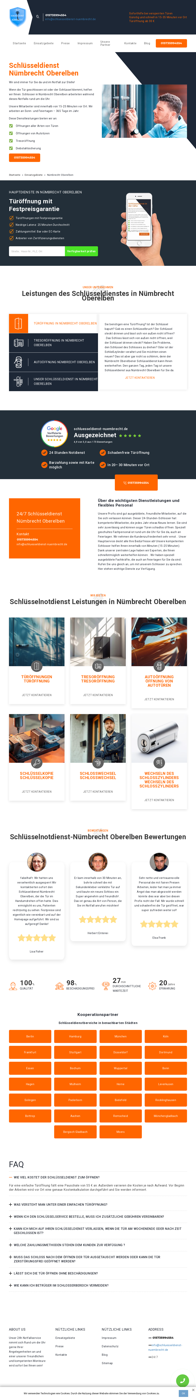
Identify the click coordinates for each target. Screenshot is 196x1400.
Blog (147, 43)
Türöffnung (37, 681)
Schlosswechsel (98, 773)
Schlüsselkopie (37, 773)
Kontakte (130, 43)
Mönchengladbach (166, 1116)
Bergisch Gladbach (75, 1131)
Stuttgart (75, 1052)
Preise (65, 43)
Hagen (30, 1084)
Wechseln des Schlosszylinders (159, 775)
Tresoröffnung (98, 677)
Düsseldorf (121, 1052)
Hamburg (75, 1036)
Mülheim (75, 1084)
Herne (121, 1084)
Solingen (30, 1100)
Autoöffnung (159, 677)
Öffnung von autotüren (159, 683)
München (121, 1036)
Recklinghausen (165, 1100)
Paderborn (75, 1100)
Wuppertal (120, 1068)
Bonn (166, 1068)
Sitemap (107, 1363)
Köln (166, 1036)
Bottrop (30, 1116)
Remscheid (120, 1116)
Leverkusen (165, 1084)
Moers (121, 1131)
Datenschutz (110, 1346)
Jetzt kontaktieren (140, 377)
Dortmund (165, 1052)
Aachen (75, 1116)
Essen (30, 1068)
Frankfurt (30, 1052)
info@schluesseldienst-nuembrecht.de (70, 19)
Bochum (75, 1068)
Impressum (85, 43)
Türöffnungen (36, 677)
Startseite (19, 43)
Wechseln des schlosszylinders (159, 784)
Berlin (30, 1036)
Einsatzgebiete (44, 43)
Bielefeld (121, 1100)
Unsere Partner (105, 43)
